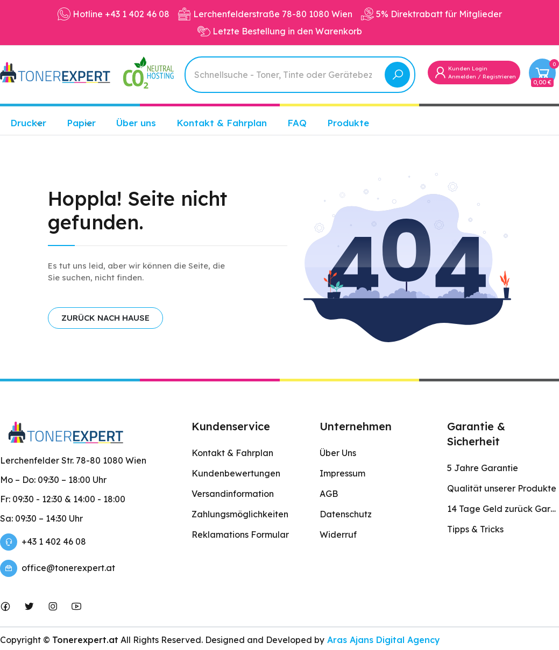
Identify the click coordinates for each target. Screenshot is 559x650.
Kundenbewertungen (236, 473)
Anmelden (462, 76)
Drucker (28, 122)
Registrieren (499, 76)
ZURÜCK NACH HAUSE (105, 318)
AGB (329, 493)
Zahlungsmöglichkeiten (240, 514)
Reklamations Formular (240, 534)
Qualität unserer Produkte (501, 488)
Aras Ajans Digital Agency (382, 639)
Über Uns (338, 452)
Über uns (136, 122)
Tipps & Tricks (475, 529)
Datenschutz (346, 514)
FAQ (297, 122)
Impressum (342, 473)
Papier (81, 122)
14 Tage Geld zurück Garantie (503, 508)
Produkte (348, 122)
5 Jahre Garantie (482, 468)
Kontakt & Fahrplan (221, 122)
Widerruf (338, 534)
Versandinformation (233, 493)
